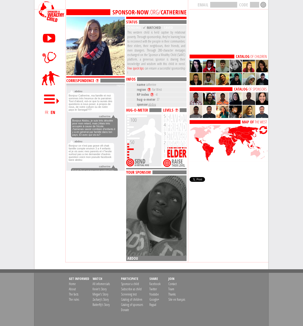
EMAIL (203, 5)
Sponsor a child (130, 284)
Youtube (154, 294)
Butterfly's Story (101, 304)
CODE (243, 5)
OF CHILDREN (251, 56)
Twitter (153, 289)
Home (72, 284)
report (120, 85)
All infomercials (101, 284)
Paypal (152, 304)
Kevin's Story (100, 289)
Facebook (154, 284)
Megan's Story (100, 294)
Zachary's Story (101, 299)
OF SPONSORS (250, 89)
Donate (125, 310)
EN (53, 112)
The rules (74, 299)
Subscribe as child (131, 289)
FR (46, 112)
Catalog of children (131, 299)
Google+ (154, 299)
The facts (73, 294)
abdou (152, 104)
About (72, 289)
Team (171, 289)
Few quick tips (135, 68)
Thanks (172, 294)
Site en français (176, 299)
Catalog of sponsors (132, 304)
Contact (172, 284)
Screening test (129, 294)
